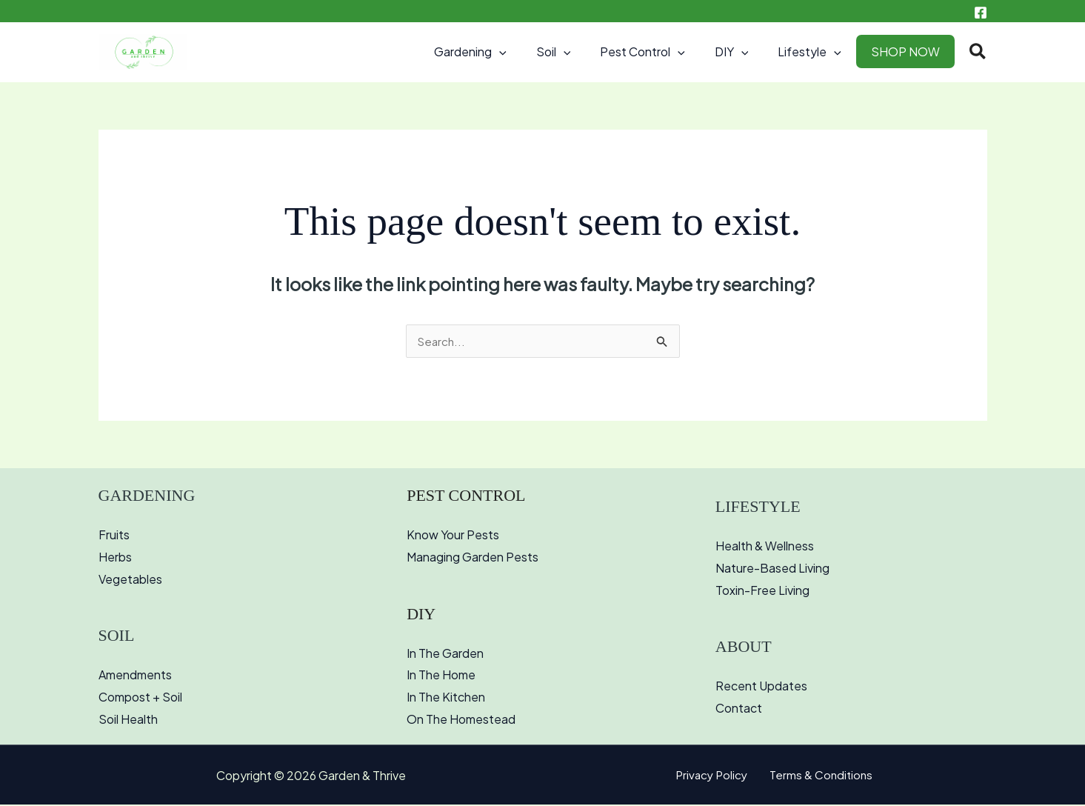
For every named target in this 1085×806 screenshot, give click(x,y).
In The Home (441, 676)
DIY (747, 51)
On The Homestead (461, 720)
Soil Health (128, 720)
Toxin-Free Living (762, 591)
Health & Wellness (764, 547)
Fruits (114, 536)
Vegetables (130, 580)
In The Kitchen (446, 698)
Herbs (115, 558)
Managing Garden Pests (472, 558)
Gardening (503, 51)
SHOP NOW (908, 51)
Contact (738, 709)
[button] (531, 51)
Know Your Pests (453, 536)
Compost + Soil (140, 698)
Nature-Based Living (772, 569)
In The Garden (445, 654)
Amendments (135, 676)
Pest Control (663, 51)
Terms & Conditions (818, 777)
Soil (580, 51)
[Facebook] (980, 12)
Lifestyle (818, 51)
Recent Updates (761, 687)
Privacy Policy (715, 777)
